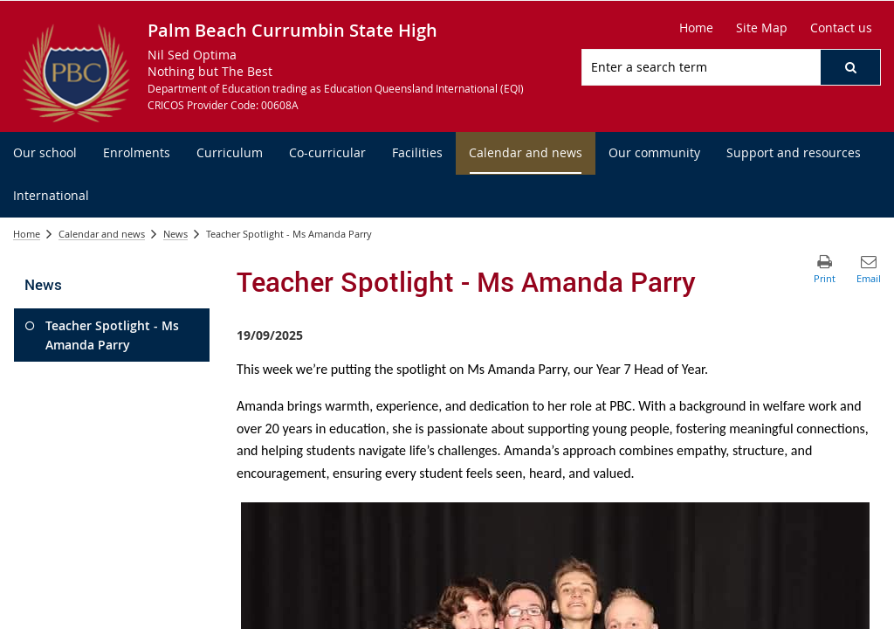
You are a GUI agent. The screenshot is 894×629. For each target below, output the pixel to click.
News (175, 233)
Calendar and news (101, 233)
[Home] (696, 28)
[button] (850, 67)
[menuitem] (45, 153)
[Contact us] (841, 28)
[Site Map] (761, 28)
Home (26, 233)
